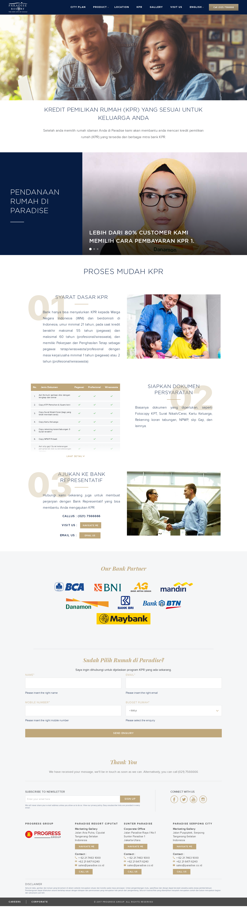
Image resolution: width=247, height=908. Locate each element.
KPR (139, 7)
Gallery (156, 7)
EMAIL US (90, 536)
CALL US (84, 874)
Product (100, 7)
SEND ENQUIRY (123, 734)
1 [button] (90, 249)
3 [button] (97, 249)
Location (121, 7)
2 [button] (94, 249)
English (196, 7)
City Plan (78, 7)
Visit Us (176, 7)
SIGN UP (130, 801)
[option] (164, 203)
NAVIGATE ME (90, 525)
